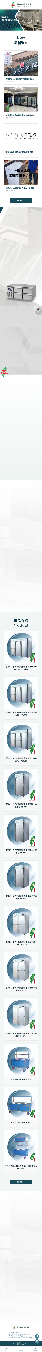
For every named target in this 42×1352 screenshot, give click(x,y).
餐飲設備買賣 (19, 1339)
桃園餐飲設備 (10, 1339)
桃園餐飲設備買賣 (24, 1339)
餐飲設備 (5, 1339)
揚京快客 (19, 1343)
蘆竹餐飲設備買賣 (30, 1339)
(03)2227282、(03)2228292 (22, 1334)
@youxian (18, 1332)
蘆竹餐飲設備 (14, 1339)
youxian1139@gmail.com (21, 1336)
